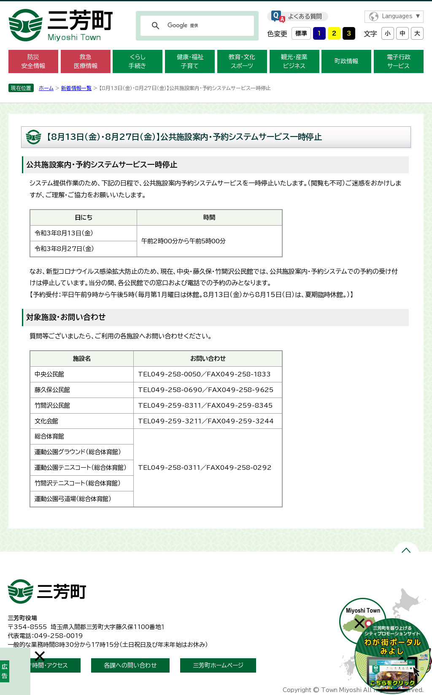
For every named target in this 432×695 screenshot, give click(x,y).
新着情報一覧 (76, 87)
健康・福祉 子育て (190, 61)
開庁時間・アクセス (44, 665)
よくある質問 (305, 16)
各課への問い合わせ (130, 665)
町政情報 (346, 61)
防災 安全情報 (33, 61)
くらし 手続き (137, 61)
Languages (397, 16)
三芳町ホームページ (218, 665)
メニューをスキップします (216, 5)
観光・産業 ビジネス (294, 61)
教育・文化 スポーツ (242, 61)
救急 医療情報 (85, 61)
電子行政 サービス (398, 61)
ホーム (46, 87)
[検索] (195, 26)
